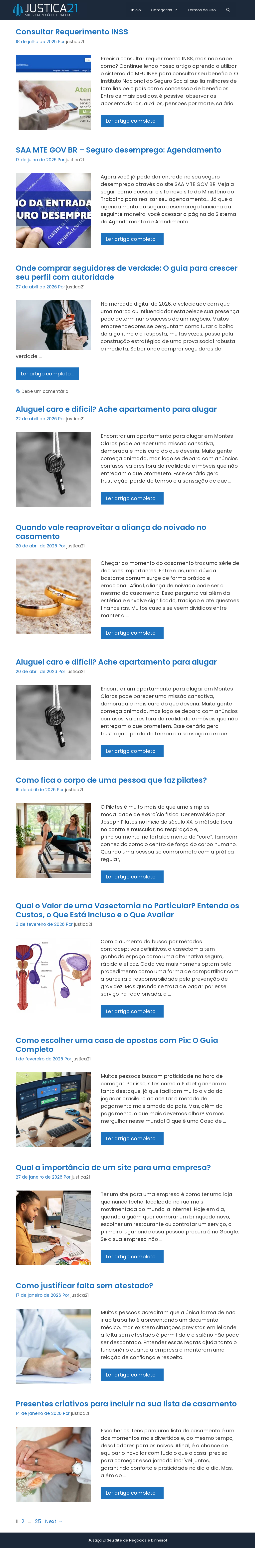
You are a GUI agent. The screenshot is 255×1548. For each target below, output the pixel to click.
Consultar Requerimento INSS (72, 32)
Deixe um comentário (44, 391)
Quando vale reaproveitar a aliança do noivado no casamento (111, 532)
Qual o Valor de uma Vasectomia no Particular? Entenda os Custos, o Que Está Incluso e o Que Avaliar (127, 910)
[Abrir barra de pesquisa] (228, 9)
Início (136, 9)
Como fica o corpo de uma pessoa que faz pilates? (111, 780)
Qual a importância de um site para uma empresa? (113, 1167)
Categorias (167, 9)
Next (54, 1521)
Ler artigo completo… (135, 122)
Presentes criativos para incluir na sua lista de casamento (126, 1404)
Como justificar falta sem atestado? (84, 1286)
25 (38, 1521)
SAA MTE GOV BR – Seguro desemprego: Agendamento (119, 150)
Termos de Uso (202, 9)
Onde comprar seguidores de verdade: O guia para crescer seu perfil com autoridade (127, 272)
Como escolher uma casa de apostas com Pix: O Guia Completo (117, 1045)
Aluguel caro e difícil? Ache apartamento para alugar (116, 409)
